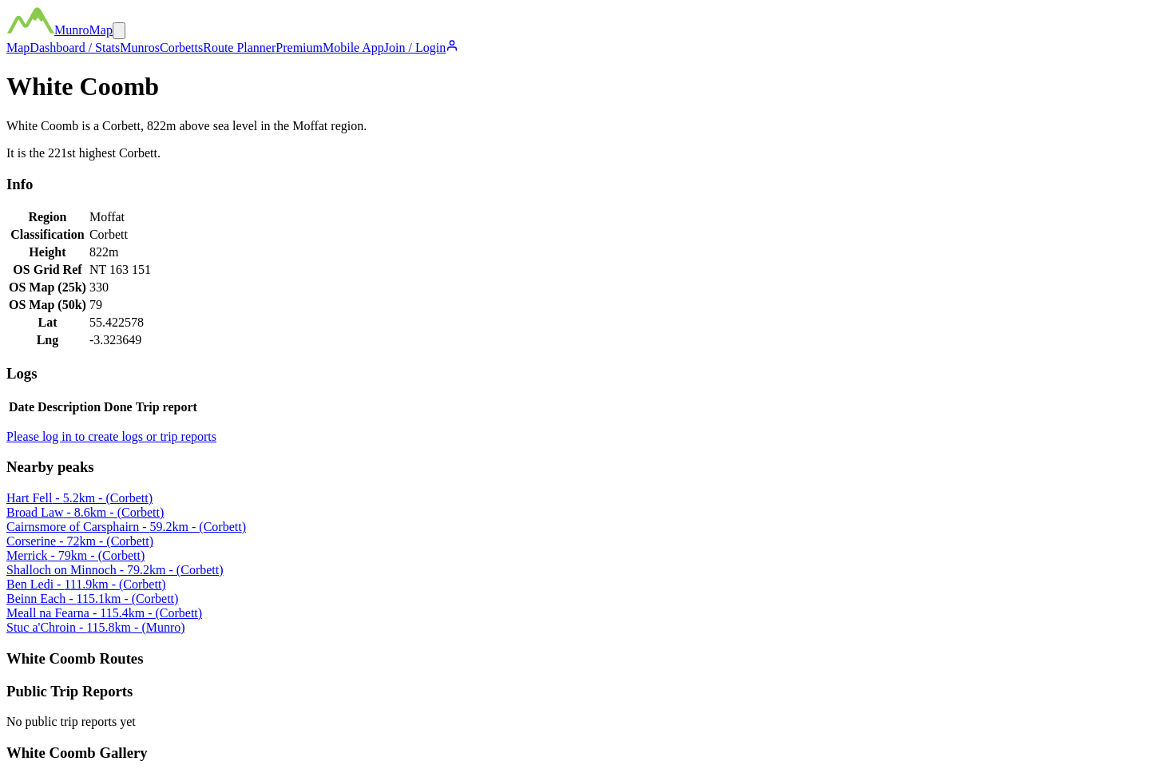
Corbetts (181, 47)
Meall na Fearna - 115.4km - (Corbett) (104, 613)
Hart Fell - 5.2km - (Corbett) (79, 498)
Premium (299, 47)
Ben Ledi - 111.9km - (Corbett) (86, 584)
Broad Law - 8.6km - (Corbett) (85, 512)
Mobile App (353, 47)
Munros (140, 47)
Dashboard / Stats (75, 47)
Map (18, 47)
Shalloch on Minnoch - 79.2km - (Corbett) (115, 570)
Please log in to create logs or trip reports (111, 436)
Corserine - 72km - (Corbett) (79, 541)
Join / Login (421, 47)
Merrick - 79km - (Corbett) (75, 555)
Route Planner (239, 47)
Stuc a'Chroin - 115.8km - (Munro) (95, 627)
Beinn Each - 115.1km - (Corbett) (92, 598)
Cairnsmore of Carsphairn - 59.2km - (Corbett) (126, 526)
